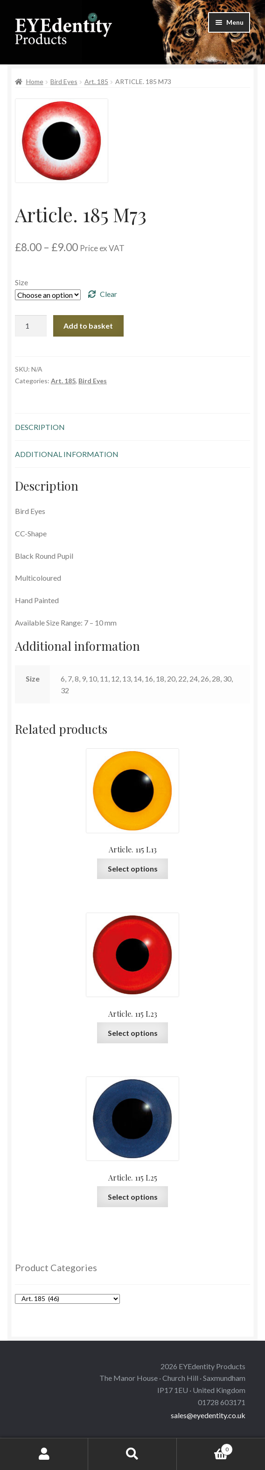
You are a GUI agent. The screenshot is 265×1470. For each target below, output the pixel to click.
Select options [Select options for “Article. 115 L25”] (133, 1196)
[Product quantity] (31, 326)
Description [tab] (40, 426)
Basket (205, 1448)
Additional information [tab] (67, 454)
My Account (44, 1454)
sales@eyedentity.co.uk (208, 1415)
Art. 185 (96, 81)
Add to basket (88, 325)
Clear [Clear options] (108, 293)
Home (34, 81)
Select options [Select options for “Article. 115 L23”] (133, 1032)
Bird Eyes (63, 81)
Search (132, 1454)
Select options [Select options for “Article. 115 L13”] (133, 868)
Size (21, 282)
